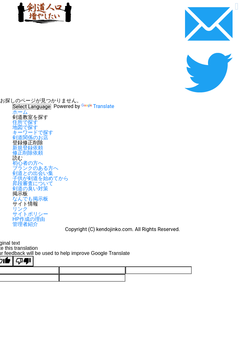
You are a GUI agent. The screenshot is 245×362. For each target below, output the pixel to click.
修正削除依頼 (27, 153)
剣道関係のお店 (30, 137)
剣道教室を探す (30, 117)
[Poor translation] (23, 261)
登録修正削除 (27, 143)
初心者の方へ (27, 163)
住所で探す (25, 122)
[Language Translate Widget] (31, 107)
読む (17, 158)
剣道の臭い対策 (30, 188)
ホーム (20, 112)
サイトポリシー (30, 214)
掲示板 (20, 194)
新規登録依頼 (27, 148)
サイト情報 (25, 204)
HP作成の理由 (28, 219)
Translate (97, 106)
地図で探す (25, 127)
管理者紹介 (25, 224)
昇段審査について (32, 183)
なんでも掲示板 (30, 199)
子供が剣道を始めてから (40, 178)
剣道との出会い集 (32, 173)
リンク (20, 209)
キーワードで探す (32, 132)
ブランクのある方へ (35, 168)
